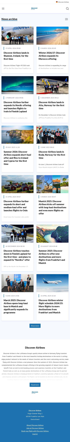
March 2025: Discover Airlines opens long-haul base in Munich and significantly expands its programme (16, 306)
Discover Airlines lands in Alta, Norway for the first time (51, 105)
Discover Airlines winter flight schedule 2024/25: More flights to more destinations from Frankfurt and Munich (51, 306)
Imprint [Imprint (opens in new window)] (35, 434)
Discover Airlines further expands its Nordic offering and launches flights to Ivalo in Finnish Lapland (17, 107)
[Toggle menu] (3, 8)
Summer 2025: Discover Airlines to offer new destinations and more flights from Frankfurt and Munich (52, 256)
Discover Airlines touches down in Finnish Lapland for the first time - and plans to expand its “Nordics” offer (17, 255)
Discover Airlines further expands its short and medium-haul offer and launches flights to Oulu (16, 206)
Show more (35, 326)
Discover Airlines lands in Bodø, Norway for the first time (52, 154)
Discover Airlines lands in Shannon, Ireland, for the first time (16, 55)
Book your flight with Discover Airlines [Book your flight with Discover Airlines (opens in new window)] (35, 431)
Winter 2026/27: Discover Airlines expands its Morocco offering (52, 55)
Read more (35, 385)
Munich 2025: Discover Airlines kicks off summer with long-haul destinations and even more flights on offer (52, 207)
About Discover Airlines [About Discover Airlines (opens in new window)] (35, 425)
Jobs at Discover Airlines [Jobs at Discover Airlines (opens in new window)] (35, 428)
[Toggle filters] (67, 19)
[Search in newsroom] (67, 8)
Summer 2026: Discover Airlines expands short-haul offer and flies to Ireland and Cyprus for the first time (17, 157)
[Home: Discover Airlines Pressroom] (34, 8)
